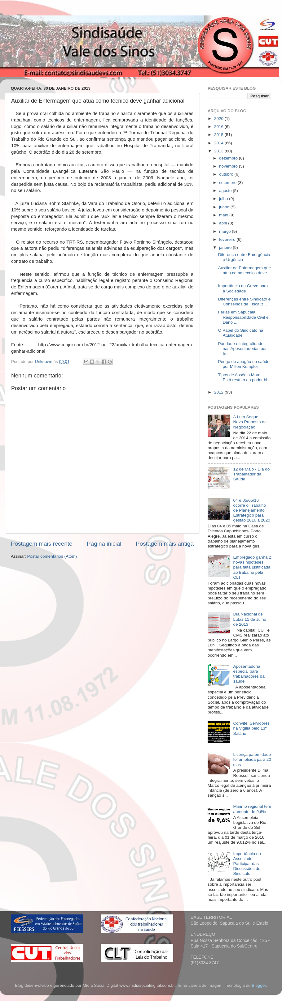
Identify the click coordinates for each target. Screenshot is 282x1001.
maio (224, 215)
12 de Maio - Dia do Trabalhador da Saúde (251, 474)
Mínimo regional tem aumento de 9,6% (252, 809)
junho (225, 207)
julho (224, 198)
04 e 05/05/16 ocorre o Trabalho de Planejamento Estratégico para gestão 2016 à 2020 (251, 510)
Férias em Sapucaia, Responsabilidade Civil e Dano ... (243, 317)
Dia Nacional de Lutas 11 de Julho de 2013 (249, 619)
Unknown (44, 361)
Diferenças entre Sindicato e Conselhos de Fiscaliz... (244, 301)
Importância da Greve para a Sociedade (243, 288)
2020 (219, 118)
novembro (229, 166)
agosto (226, 190)
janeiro (226, 247)
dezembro (229, 158)
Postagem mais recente (41, 543)
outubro (227, 174)
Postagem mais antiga (165, 543)
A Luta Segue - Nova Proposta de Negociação (250, 422)
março (225, 231)
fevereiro (227, 239)
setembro (228, 182)
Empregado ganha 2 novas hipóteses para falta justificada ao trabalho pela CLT (252, 567)
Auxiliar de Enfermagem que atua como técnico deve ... (244, 273)
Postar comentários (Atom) (52, 556)
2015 (219, 134)
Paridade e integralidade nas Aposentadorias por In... (242, 348)
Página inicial (104, 543)
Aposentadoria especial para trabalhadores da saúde (248, 674)
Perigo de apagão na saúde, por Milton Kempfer (244, 364)
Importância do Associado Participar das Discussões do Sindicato (247, 863)
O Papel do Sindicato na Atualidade (240, 333)
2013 (219, 151)
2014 (219, 143)
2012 (219, 392)
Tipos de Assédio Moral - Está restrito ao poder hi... (244, 377)
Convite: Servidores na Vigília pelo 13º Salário (251, 728)
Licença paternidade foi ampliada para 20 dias (252, 759)
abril (223, 223)
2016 (219, 126)
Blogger (259, 985)
